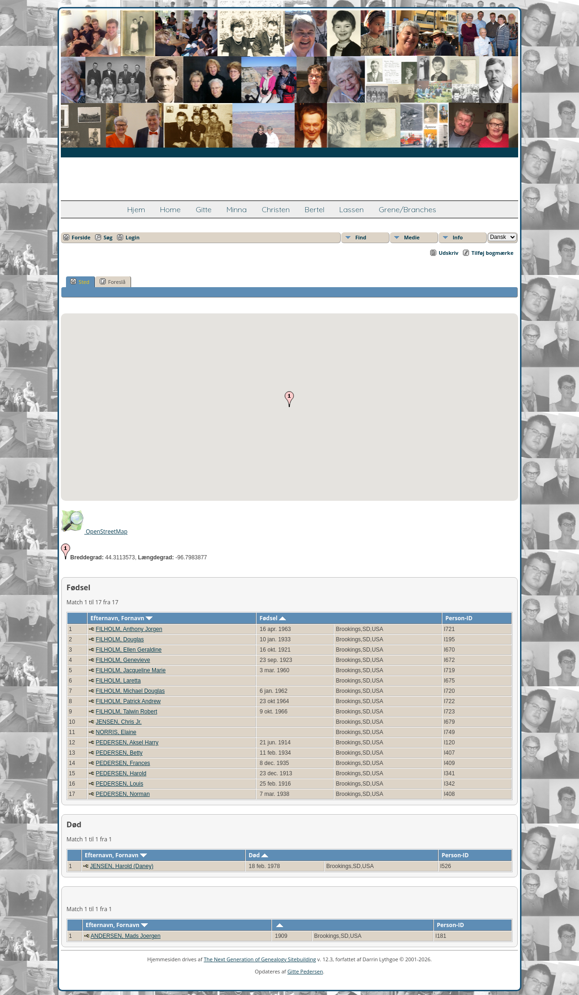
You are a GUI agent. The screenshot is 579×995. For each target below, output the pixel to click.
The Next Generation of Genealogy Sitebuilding (260, 959)
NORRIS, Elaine (116, 732)
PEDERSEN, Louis (119, 783)
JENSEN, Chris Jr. (119, 722)
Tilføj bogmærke (492, 252)
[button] (289, 399)
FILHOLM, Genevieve (123, 660)
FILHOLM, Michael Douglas (130, 691)
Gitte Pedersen (305, 971)
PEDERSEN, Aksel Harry (127, 742)
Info (458, 237)
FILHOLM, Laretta (118, 680)
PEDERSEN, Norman (123, 794)
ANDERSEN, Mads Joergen (126, 936)
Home (170, 209)
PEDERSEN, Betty (119, 753)
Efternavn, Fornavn (121, 618)
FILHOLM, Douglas (120, 639)
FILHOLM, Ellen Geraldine (129, 649)
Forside (81, 237)
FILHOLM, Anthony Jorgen (129, 629)
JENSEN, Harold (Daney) (121, 866)
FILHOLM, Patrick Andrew (128, 701)
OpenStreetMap (94, 531)
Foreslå (112, 281)
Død (258, 855)
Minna (237, 209)
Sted (79, 281)
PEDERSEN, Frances (123, 763)
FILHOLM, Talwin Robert (126, 711)
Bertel (314, 209)
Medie (412, 237)
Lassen (351, 209)
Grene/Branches (407, 209)
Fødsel (273, 618)
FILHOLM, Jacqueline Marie (131, 670)
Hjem (136, 209)
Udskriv (448, 252)
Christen (276, 209)
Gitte (204, 209)
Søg (107, 237)
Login (132, 237)
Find (360, 237)
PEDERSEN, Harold (121, 773)
